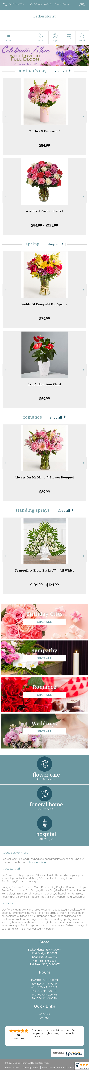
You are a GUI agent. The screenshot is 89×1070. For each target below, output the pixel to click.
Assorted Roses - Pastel (44, 211)
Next (84, 116)
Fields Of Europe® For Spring (44, 304)
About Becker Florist (15, 852)
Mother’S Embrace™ (44, 131)
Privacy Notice (30, 1067)
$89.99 (44, 491)
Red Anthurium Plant (44, 384)
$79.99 (44, 318)
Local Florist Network (53, 1067)
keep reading (37, 862)
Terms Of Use (12, 1067)
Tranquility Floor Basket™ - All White (44, 570)
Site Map (72, 1067)
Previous (5, 116)
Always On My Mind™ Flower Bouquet (44, 477)
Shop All (61, 71)
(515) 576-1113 (16, 4)
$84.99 (44, 145)
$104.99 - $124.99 (44, 584)
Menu (9, 40)
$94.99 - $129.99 (44, 225)
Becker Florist (44, 16)
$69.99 (44, 398)
